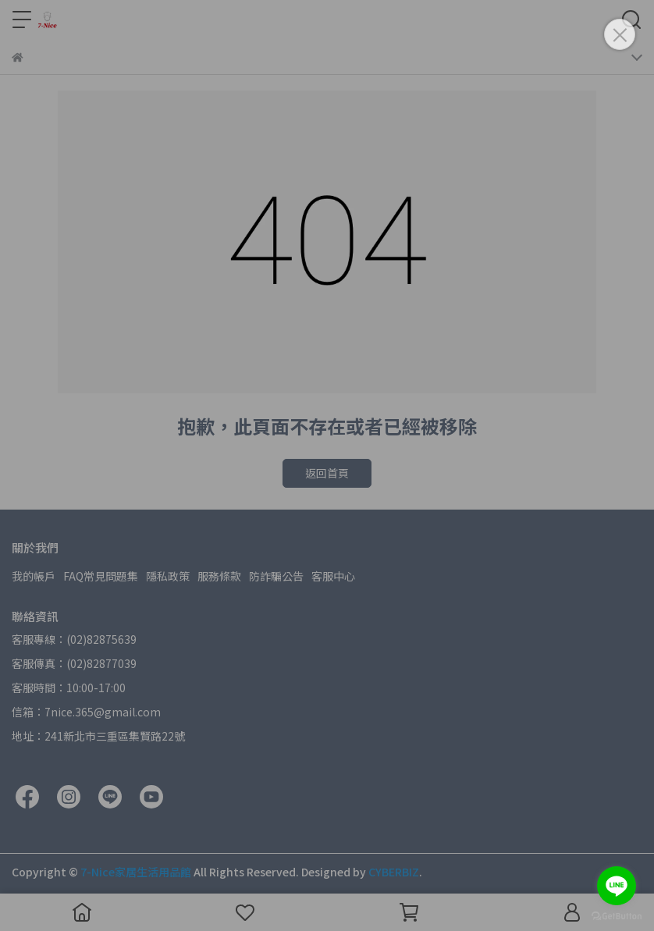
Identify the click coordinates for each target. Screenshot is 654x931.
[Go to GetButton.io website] (617, 915)
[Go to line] (616, 885)
